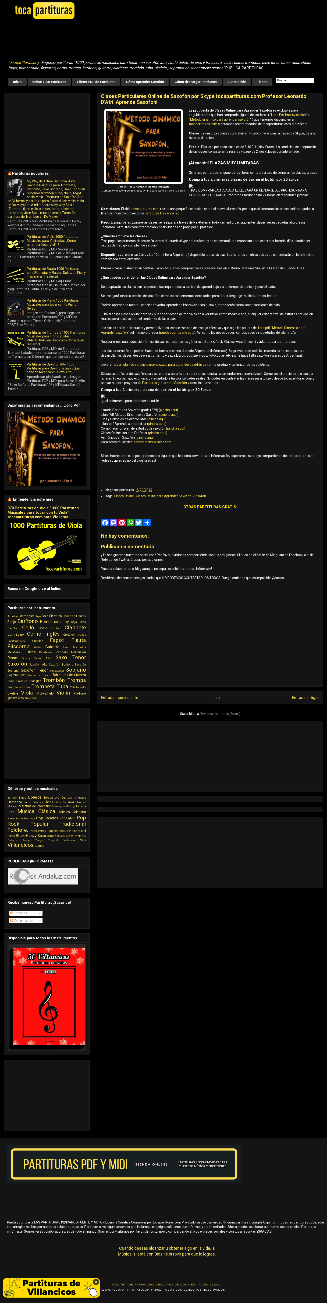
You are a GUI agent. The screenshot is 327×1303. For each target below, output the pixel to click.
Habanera (37, 802)
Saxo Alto (42, 658)
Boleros (35, 797)
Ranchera (53, 830)
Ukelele (12, 693)
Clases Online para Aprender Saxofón (164, 496)
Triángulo (35, 681)
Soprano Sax (16, 675)
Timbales (21, 681)
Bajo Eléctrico (52, 616)
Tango (39, 840)
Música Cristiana (72, 812)
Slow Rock (73, 836)
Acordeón (13, 616)
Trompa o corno (18, 687)
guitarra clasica (17, 698)
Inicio (17, 82)
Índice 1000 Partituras (49, 82)
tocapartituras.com (203, 124)
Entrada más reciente (119, 697)
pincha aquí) (157, 424)
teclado (32, 698)
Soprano (76, 670)
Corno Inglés (43, 634)
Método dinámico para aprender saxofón (220, 119)
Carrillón (12, 628)
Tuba (62, 686)
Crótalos (69, 634)
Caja (66, 622)
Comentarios (21, 920)
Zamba (39, 845)
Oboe (31, 652)
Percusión (78, 652)
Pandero (62, 652)
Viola (27, 693)
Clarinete (75, 627)
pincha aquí (168, 410)
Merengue (58, 806)
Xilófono (80, 693)
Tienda (262, 82)
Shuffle (61, 836)
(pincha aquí (156, 419)
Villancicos (20, 845)
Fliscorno (18, 646)
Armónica (27, 616)
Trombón (54, 680)
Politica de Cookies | (178, 1284)
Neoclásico (15, 818)
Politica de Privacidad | (134, 1284)
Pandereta (46, 652)
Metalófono (15, 652)
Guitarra (52, 646)
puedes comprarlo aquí (177, 332)
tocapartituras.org (23, 62)
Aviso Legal (209, 1284)
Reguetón (65, 830)
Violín (63, 693)
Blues (22, 797)
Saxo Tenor (71, 657)
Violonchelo (45, 693)
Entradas (18, 913)
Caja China (78, 622)
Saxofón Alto (38, 664)
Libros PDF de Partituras (96, 82)
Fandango (80, 797)
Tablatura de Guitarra (38, 675)
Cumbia (66, 797)
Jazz (49, 802)
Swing (26, 840)
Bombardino (51, 621)
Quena (26, 658)
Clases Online (124, 496)
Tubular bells (78, 687)
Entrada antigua (306, 697)
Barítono (28, 621)
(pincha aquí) (175, 428)
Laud (66, 647)
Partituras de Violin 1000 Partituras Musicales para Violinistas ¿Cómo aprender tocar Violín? (52, 240)
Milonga (70, 806)
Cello (28, 627)
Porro (33, 830)
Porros (42, 830)
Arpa (38, 616)
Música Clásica (37, 811)
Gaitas (38, 647)
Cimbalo (56, 628)
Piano (12, 657)
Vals (83, 840)
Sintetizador (57, 670)
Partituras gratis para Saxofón (164, 383)
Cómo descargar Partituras (196, 82)
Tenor (10, 681)
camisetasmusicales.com (152, 442)
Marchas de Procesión (35, 806)
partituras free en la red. (162, 213)
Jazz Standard (64, 802)
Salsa (42, 836)
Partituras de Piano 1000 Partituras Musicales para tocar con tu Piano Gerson (53, 304)
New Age (29, 818)
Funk (27, 802)
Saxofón (199, 496)
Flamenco (14, 802)
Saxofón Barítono (61, 664)
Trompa (76, 680)
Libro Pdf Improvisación (288, 115)
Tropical (53, 840)
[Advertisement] (125, 40)
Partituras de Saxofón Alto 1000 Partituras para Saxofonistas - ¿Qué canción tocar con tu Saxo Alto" (53, 368)
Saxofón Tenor (34, 670)
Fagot (57, 640)
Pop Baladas (47, 818)
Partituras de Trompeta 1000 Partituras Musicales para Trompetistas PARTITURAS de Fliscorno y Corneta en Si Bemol (56, 338)
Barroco (12, 797)
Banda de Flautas (74, 616)
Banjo (11, 622)
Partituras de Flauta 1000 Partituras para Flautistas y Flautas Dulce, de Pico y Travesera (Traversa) (56, 273)
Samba (51, 836)
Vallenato (69, 840)
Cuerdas (37, 641)
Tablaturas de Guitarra (69, 675)
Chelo (43, 628)
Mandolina (79, 647)
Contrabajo (15, 634)
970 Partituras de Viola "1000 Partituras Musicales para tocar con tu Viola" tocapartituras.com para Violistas (43, 512)
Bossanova (51, 797)
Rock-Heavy (26, 835)
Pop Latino (68, 818)
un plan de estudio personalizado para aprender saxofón (160, 364)
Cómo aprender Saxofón (145, 82)
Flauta (78, 640)
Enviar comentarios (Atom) (220, 714)
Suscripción (236, 82)
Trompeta (43, 686)
